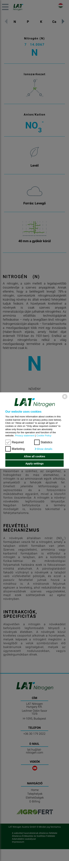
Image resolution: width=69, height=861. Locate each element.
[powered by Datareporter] (65, 399)
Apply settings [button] (34, 463)
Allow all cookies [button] (34, 456)
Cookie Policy (43, 435)
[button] (43, 448)
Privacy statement (24, 435)
